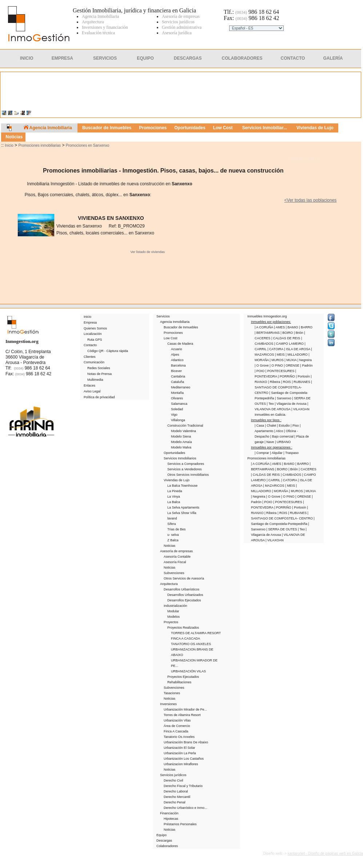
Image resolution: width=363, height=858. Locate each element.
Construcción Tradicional (185, 425)
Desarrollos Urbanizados (185, 595)
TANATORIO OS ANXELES (191, 644)
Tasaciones (172, 693)
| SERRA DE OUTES (282, 529)
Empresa (62, 58)
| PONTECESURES (280, 371)
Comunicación (94, 362)
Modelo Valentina (183, 431)
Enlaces (89, 385)
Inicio (26, 58)
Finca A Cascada (176, 731)
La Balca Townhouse (182, 485)
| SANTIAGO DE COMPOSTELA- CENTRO (283, 387)
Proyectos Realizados (183, 627)
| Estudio (284, 425)
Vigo (174, 414)
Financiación (169, 813)
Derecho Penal (175, 802)
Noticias (169, 545)
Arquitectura (169, 584)
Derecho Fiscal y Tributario (183, 786)
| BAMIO (292, 327)
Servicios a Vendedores (184, 469)
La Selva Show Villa (181, 513)
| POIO (260, 371)
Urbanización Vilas (177, 720)
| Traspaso (291, 453)
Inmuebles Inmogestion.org (267, 316)
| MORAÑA (280, 491)
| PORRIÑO (287, 376)
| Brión (299, 333)
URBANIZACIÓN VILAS (188, 671)
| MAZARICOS (274, 485)
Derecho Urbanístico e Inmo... (185, 808)
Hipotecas (171, 819)
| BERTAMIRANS (268, 333)
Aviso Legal (92, 391)
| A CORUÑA (264, 327)
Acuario (176, 349)
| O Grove (262, 365)
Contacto (293, 58)
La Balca (173, 502)
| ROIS (286, 382)
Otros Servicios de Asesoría (184, 578)
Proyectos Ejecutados (183, 677)
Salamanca (179, 404)
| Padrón (306, 365)
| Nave (270, 442)
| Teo (271, 404)
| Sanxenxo (283, 398)
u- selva (173, 535)
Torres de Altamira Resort (182, 715)
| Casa (260, 425)
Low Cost (170, 338)
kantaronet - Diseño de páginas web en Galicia (325, 853)
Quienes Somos (95, 328)
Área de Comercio (177, 726)
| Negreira (305, 360)
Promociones (173, 333)
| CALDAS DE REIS (286, 338)
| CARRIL (274, 480)
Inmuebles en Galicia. (270, 414)
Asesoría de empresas (176, 551)
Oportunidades (303, 158)
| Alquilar (276, 453)
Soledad (177, 409)
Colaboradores (242, 58)
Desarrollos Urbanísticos (181, 589)
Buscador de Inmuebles (181, 327)
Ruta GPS (94, 339)
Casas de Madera (180, 343)
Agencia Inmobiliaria (175, 322)
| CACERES (307, 469)
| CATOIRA (275, 349)
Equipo (145, 58)
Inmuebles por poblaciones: (271, 322)
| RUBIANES (301, 382)
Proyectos (171, 622)
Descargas (188, 58)
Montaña (177, 393)
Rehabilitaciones (179, 682)
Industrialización (175, 606)
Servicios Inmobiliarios (180, 458)
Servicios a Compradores (185, 464)
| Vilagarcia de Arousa (291, 404)
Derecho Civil (173, 780)
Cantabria (178, 376)
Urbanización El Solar (179, 748)
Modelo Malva (181, 447)
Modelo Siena (181, 436)
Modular (173, 611)
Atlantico (177, 360)
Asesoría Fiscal (175, 562)
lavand (172, 518)
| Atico (279, 431)
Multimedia (95, 379)
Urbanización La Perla (180, 753)
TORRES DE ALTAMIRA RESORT (196, 633)
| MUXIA (290, 360)
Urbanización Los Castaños (184, 758)
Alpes (175, 354)
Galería (333, 58)
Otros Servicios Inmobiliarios (188, 475)
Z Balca (173, 540)
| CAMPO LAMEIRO (289, 343)
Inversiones (168, 704)
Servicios (105, 58)
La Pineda (174, 491)
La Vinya (173, 496)
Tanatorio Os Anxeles (179, 737)
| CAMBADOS (291, 475)
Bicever (176, 371)
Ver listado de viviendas (147, 252)
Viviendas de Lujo (177, 480)
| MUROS (277, 360)
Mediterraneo (180, 387)
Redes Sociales (98, 368)
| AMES (280, 327)
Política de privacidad (99, 397)
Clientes (253, 38)
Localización (93, 334)
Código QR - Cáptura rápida (107, 351)
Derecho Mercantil (177, 797)
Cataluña (177, 382)
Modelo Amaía (181, 442)
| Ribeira (274, 382)
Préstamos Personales (180, 824)
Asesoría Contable (177, 556)
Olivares (177, 398)
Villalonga (178, 420)
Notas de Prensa (99, 374)
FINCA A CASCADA (185, 638)
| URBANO (283, 442)
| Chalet (271, 425)
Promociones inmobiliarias (39, 145)
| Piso (295, 425)
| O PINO (277, 365)
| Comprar (262, 453)
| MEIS (280, 354)
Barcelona (178, 365)
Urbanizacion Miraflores (181, 764)
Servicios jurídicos (173, 775)
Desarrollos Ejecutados (184, 600)
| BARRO (305, 327)
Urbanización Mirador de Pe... (185, 709)
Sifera (171, 524)
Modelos (173, 616)
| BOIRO (287, 333)
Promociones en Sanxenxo (87, 145)
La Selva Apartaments (183, 507)
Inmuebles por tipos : (266, 420)
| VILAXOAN (300, 409)
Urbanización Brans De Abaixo (186, 742)
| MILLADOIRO (297, 354)
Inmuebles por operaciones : (271, 447)
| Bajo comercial (282, 436)
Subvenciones (174, 573)
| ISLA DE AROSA (297, 349)
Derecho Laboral (176, 791)
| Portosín (303, 376)
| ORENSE (292, 365)
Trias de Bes (176, 529)
